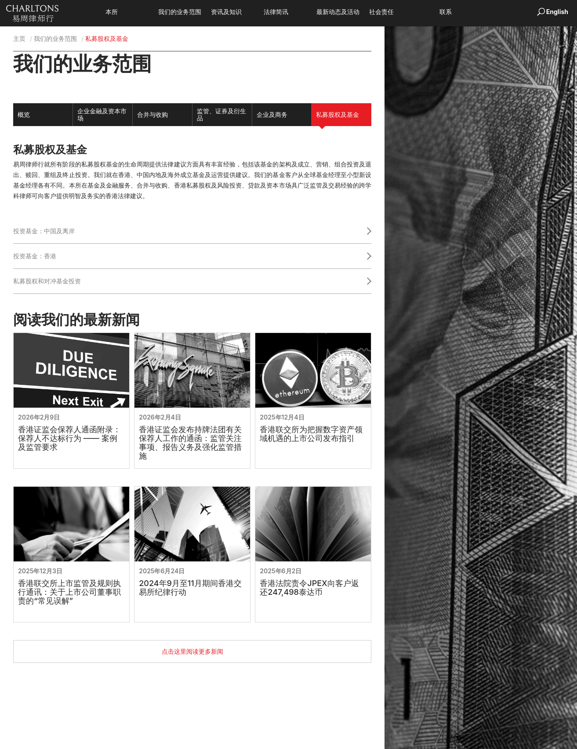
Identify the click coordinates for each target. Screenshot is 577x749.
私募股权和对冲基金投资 (47, 281)
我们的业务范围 (192, 12)
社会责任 (394, 12)
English (557, 11)
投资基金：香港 (34, 256)
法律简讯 (289, 12)
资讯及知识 (239, 12)
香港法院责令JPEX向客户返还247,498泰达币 (309, 588)
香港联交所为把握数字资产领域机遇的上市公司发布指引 (311, 434)
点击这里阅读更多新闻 (192, 651)
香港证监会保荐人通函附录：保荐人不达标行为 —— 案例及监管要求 (69, 438)
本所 (125, 12)
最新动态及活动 (351, 12)
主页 (19, 38)
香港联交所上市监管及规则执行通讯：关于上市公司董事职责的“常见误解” (69, 592)
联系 (459, 12)
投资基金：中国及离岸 (44, 231)
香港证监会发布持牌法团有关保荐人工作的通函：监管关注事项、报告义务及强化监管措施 (190, 442)
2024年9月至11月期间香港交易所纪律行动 (190, 588)
